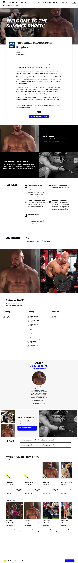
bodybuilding (16, 5)
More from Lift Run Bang (39, 368)
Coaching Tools (47, 2)
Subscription (19, 489)
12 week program (18, 530)
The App (39, 2)
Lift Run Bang (22, 47)
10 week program (36, 530)
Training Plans (56, 2)
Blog (63, 2)
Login (67, 2)
